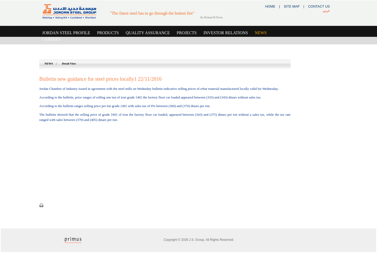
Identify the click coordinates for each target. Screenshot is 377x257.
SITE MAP (292, 6)
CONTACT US (319, 6)
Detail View (69, 63)
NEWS (49, 63)
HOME (270, 6)
